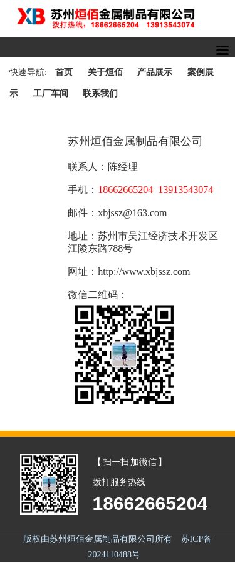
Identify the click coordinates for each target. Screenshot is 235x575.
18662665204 (150, 503)
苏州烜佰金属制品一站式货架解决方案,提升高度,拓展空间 (117, 18)
